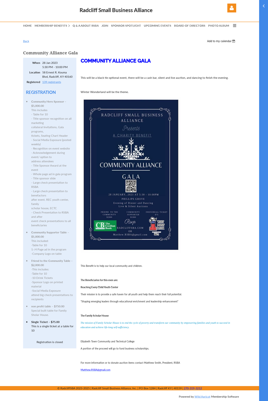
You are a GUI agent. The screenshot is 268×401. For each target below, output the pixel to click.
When (36, 62)
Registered (33, 82)
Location (34, 72)
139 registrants (51, 82)
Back (26, 41)
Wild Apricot (202, 396)
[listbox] (221, 41)
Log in (231, 8)
